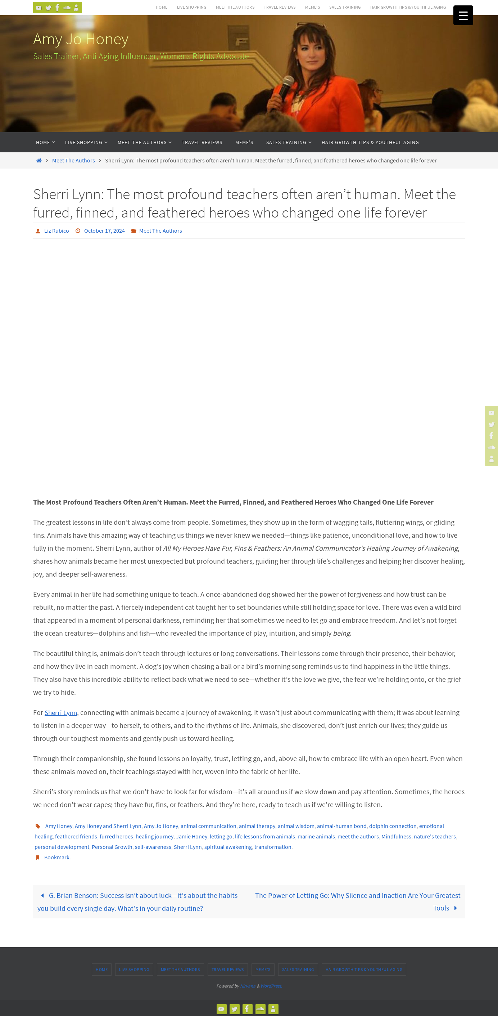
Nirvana (247, 984)
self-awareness (153, 845)
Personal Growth (112, 845)
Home (162, 7)
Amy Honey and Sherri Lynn (108, 825)
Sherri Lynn (62, 711)
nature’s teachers (435, 835)
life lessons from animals (265, 835)
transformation (272, 845)
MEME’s (312, 7)
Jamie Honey (191, 835)
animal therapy (257, 825)
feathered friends (76, 835)
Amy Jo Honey (80, 38)
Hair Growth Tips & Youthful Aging (408, 7)
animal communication (208, 825)
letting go (221, 835)
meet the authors (358, 835)
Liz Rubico (56, 230)
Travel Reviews (280, 7)
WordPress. (271, 984)
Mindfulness (396, 835)
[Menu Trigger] (463, 15)
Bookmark (56, 855)
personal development (62, 845)
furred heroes (116, 835)
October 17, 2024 (104, 230)
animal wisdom (296, 825)
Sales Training (345, 7)
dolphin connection (393, 825)
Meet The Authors (235, 7)
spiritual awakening (228, 845)
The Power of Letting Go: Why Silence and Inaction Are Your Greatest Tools (358, 900)
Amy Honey (58, 825)
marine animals (316, 835)
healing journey (154, 835)
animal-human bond (342, 825)
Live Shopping (192, 7)
